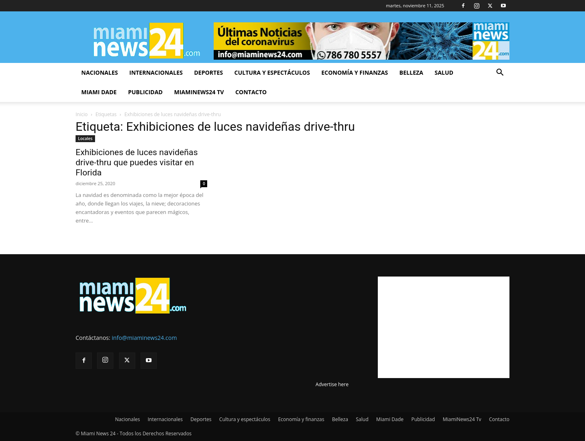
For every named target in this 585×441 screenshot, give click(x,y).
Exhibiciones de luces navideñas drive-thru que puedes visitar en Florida (137, 162)
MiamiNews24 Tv (199, 92)
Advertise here (332, 384)
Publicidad (145, 92)
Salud (444, 72)
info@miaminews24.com (144, 338)
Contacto (250, 92)
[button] (499, 73)
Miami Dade (99, 92)
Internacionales (155, 72)
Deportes (208, 72)
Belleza (411, 72)
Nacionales (99, 72)
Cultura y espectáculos (272, 72)
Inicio (82, 114)
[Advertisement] (443, 327)
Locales (85, 138)
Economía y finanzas (354, 72)
